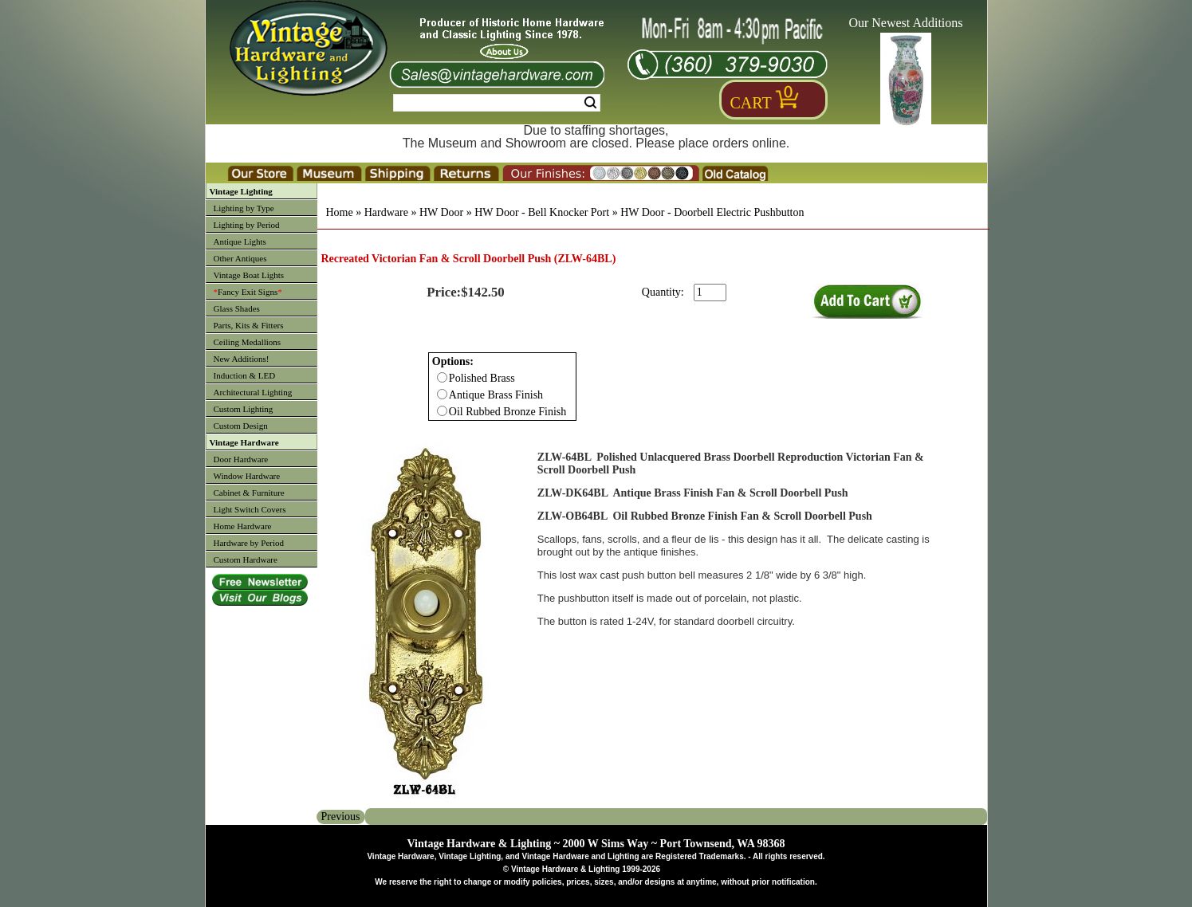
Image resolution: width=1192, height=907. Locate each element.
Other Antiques (240, 258)
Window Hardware (247, 476)
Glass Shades (237, 308)
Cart (751, 103)
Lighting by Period (247, 225)
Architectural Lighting (253, 392)
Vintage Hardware (244, 442)
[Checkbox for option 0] (442, 377)
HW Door (441, 212)
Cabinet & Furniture (249, 492)
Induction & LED (245, 375)
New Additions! (241, 358)
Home (339, 212)
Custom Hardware (245, 559)
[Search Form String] (496, 103)
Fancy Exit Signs (248, 291)
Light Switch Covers (250, 509)
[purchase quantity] (710, 292)
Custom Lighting (243, 409)
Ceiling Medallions (247, 342)
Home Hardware (243, 526)
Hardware (386, 212)
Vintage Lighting (241, 191)
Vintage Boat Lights (249, 275)
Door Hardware (241, 459)
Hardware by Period (249, 543)
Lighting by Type (244, 208)
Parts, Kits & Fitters (249, 325)
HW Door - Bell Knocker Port (541, 212)
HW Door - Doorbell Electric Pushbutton (712, 212)
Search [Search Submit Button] (590, 103)
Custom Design (241, 425)
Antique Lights (240, 241)
